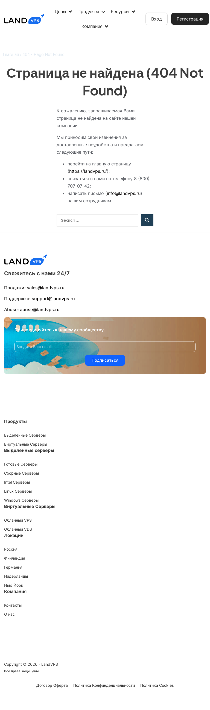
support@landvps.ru (53, 298)
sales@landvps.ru (46, 287)
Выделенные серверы (29, 450)
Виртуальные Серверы (30, 506)
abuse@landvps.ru (40, 309)
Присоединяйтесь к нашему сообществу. (59, 329)
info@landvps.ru (124, 193)
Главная (11, 54)
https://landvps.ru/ (88, 171)
